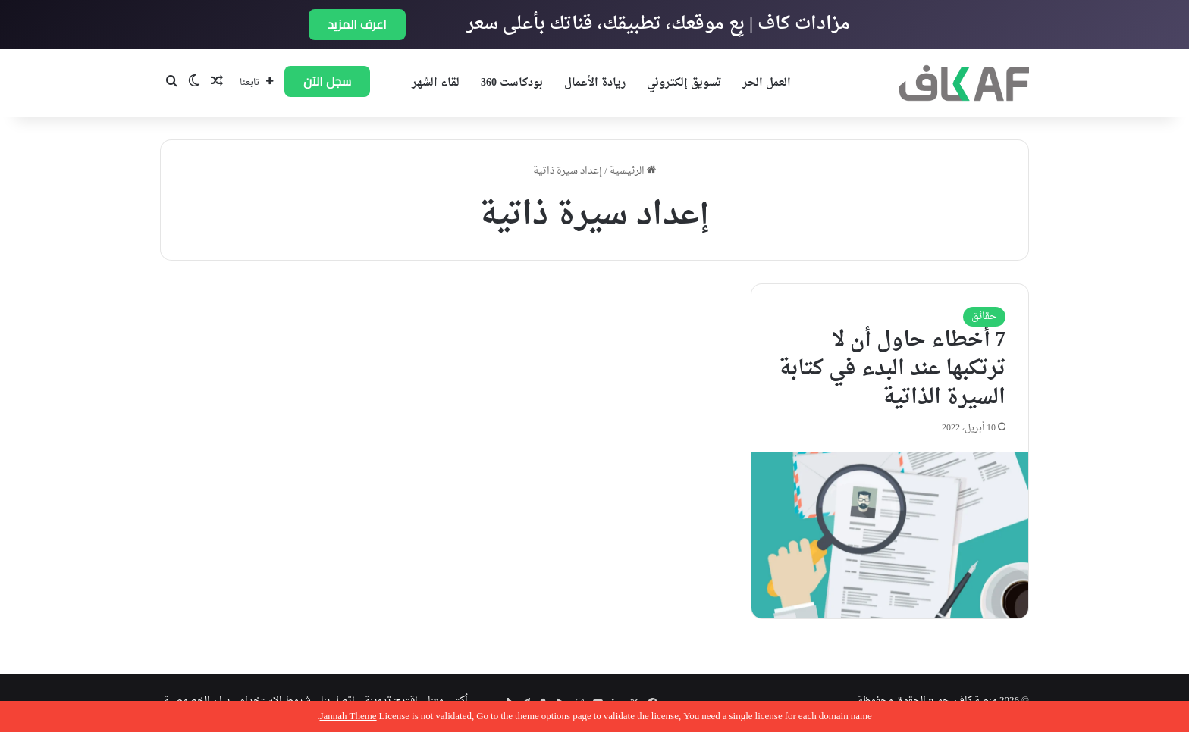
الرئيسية (633, 170)
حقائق (984, 316)
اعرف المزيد (357, 24)
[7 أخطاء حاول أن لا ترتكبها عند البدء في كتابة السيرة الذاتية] (889, 535)
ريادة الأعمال (595, 83)
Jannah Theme (347, 716)
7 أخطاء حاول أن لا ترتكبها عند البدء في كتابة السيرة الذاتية (892, 369)
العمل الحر (766, 83)
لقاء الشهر (436, 83)
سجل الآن (327, 81)
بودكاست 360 (512, 83)
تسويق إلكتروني (684, 83)
